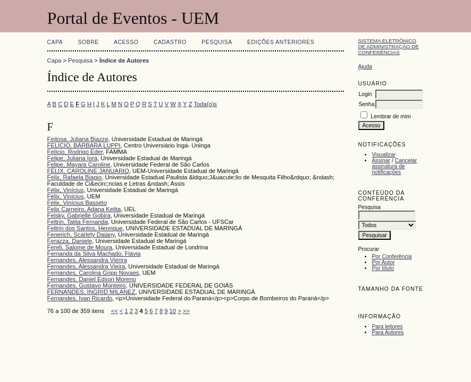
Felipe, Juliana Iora (72, 158)
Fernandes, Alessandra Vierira (87, 260)
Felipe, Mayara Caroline (79, 164)
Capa (55, 42)
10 (173, 311)
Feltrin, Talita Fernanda (77, 222)
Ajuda (365, 67)
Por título (383, 268)
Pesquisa (216, 42)
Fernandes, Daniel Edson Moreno (91, 279)
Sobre (88, 42)
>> (186, 311)
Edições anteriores (280, 42)
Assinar (381, 160)
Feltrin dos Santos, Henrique (85, 228)
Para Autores (387, 332)
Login (365, 94)
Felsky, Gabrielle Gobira (79, 215)
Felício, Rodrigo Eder (75, 152)
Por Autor (383, 262)
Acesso (126, 42)
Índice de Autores (124, 60)
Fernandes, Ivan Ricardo (80, 298)
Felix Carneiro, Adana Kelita (84, 209)
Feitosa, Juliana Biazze (77, 139)
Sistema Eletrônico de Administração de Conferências (388, 46)
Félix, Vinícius (65, 190)
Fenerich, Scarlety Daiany (81, 234)
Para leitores (387, 326)
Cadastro (170, 42)
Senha (366, 104)
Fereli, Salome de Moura (80, 247)
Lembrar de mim (391, 116)
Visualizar (384, 155)
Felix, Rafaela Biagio (74, 177)
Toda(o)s (205, 104)
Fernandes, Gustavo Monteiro (86, 285)
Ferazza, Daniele (69, 241)
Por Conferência (391, 256)
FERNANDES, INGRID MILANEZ (91, 292)
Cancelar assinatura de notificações (394, 166)
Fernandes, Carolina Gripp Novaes (93, 273)
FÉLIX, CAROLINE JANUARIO (88, 171)
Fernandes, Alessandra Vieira (86, 266)
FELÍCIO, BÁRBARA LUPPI (84, 145)
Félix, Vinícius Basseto (77, 202)
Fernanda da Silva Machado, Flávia (94, 253)
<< (114, 311)
